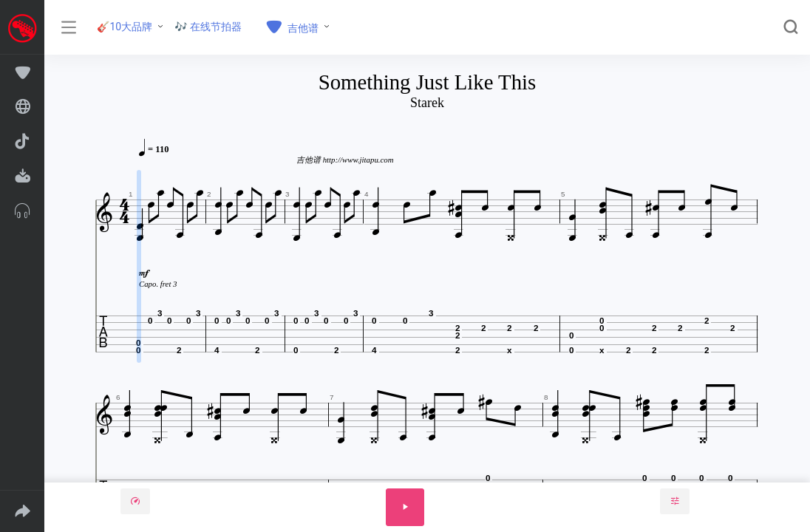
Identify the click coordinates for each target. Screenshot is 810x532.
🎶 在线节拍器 (208, 27)
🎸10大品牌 (124, 27)
